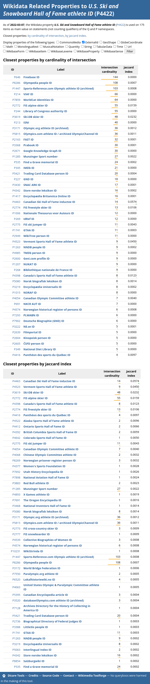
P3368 (16, 145)
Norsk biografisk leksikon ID (42, 281)
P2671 (16, 151)
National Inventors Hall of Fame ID (47, 506)
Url (129, 46)
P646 (17, 77)
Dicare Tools (16, 675)
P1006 (16, 213)
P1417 (16, 196)
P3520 (16, 600)
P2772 (16, 105)
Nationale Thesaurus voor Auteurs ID (48, 213)
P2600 (16, 258)
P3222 (16, 326)
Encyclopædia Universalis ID (42, 287)
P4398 (16, 275)
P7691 (16, 500)
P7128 (16, 608)
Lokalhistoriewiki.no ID (39, 579)
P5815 (16, 134)
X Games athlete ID (36, 494)
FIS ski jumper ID (34, 224)
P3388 (16, 627)
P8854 (16, 661)
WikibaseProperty (88, 51)
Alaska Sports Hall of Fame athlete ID (48, 421)
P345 (17, 168)
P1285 (16, 156)
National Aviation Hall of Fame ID (46, 477)
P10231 (15, 551)
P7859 (16, 100)
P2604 (16, 338)
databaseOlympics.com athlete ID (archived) (53, 600)
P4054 (16, 298)
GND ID (28, 179)
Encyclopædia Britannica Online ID (47, 196)
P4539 (16, 540)
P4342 (16, 190)
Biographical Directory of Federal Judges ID (52, 621)
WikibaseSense (113, 51)
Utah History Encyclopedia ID (43, 472)
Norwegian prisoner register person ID (49, 460)
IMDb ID (28, 168)
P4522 (16, 421)
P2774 (16, 207)
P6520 (16, 579)
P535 (17, 162)
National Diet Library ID (39, 349)
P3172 (16, 568)
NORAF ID (30, 292)
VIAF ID (28, 94)
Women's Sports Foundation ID (44, 466)
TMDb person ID (34, 253)
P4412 (16, 426)
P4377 (16, 466)
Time (120, 46)
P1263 (16, 247)
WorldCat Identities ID (38, 100)
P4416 (16, 355)
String (88, 46)
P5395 (16, 595)
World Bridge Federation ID (41, 568)
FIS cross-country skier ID (40, 528)
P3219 (16, 287)
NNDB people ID (34, 247)
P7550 (16, 574)
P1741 (16, 230)
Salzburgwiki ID (33, 661)
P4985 (16, 253)
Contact (68, 675)
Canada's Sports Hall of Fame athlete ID (50, 275)
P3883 (16, 483)
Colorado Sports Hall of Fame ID (45, 438)
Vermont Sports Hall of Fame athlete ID (50, 241)
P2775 (16, 224)
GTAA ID (28, 230)
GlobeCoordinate (131, 42)
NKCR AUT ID (32, 304)
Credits (33, 675)
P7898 (16, 477)
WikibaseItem (37, 51)
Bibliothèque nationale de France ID (47, 270)
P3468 (16, 506)
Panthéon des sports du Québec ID (46, 355)
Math (9, 46)
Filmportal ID (32, 332)
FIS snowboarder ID (36, 534)
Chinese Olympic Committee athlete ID (49, 455)
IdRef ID (28, 219)
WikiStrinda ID (33, 551)
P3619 (16, 117)
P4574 (16, 309)
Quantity (74, 46)
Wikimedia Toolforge (92, 675)
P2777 (16, 534)
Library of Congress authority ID (45, 111)
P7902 (16, 321)
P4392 (16, 432)
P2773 (16, 528)
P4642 (16, 438)
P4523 (16, 241)
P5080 (16, 281)
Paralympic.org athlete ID (40, 574)
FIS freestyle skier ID (37, 207)
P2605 (16, 343)
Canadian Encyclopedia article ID (45, 595)
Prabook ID (30, 145)
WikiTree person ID (36, 236)
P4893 (16, 494)
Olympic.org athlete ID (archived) (46, 128)
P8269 (16, 460)
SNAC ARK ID (32, 185)
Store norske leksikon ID (40, 190)
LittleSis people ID (35, 627)
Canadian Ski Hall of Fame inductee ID (49, 202)
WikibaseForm (15, 51)
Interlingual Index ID (37, 650)
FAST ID (28, 139)
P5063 (16, 650)
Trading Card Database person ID (45, 173)
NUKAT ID (30, 264)
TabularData (104, 46)
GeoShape (109, 42)
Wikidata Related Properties (41, 6)
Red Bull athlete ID (36, 483)
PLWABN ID (31, 315)
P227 (17, 179)
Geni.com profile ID (36, 258)
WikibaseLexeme (61, 51)
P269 (17, 219)
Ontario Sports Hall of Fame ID (44, 426)
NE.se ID (29, 326)
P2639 (16, 332)
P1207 (16, 264)
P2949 (16, 236)
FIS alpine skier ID (35, 105)
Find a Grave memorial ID (40, 162)
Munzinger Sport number (40, 156)
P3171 (16, 128)
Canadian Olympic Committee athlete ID (51, 298)
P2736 (16, 621)
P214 (17, 94)
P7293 (16, 315)
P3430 (16, 185)
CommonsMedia (70, 42)
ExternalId (91, 42)
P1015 (16, 292)
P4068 (16, 455)
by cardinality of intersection (46, 36)
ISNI (26, 122)
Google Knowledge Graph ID (42, 151)
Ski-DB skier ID (33, 117)
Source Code (50, 675)
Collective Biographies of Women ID (47, 540)
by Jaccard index (75, 36)
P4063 (16, 587)
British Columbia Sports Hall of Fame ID (50, 432)
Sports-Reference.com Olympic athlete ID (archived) (58, 88)
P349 (17, 349)
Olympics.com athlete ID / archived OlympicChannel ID (60, 134)
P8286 (16, 83)
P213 (17, 122)
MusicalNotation (53, 46)
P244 (17, 111)
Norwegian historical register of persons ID (52, 309)
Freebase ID (31, 77)
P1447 (16, 88)
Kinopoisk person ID (37, 338)
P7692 (16, 472)
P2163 (16, 139)
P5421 (16, 173)
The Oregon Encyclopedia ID (42, 500)
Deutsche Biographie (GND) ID (43, 321)
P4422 (120, 25)
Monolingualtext (28, 46)
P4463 (16, 202)
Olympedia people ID (37, 83)
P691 (17, 304)
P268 (17, 270)
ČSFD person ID (33, 343)
